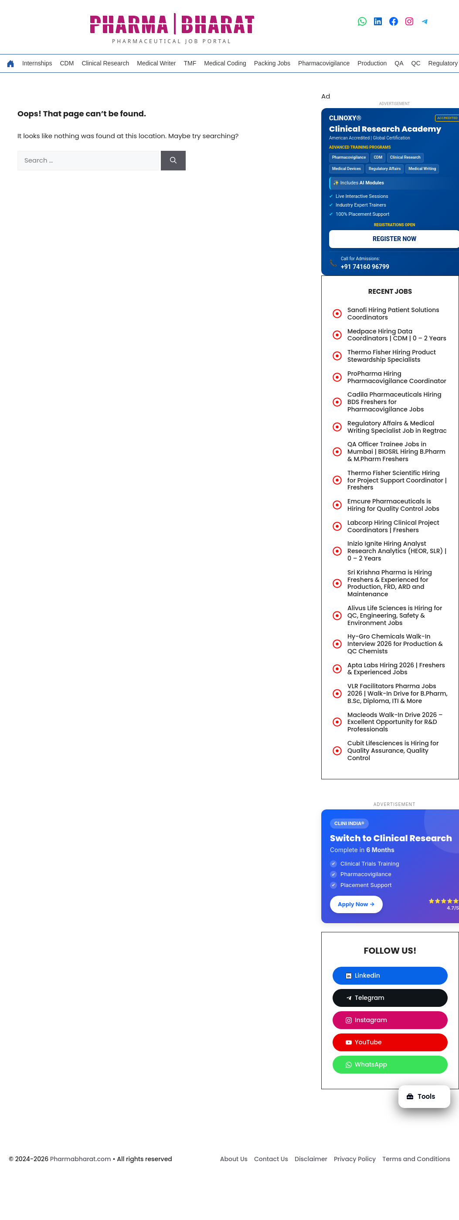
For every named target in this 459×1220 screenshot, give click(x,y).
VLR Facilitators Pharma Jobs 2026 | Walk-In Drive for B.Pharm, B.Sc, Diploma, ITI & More (397, 693)
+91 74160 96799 (365, 266)
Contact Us (271, 1159)
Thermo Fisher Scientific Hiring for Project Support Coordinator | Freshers (397, 480)
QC (416, 63)
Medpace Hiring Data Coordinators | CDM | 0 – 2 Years (396, 335)
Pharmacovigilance (324, 63)
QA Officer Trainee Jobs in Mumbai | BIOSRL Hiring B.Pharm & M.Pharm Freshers (396, 451)
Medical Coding (225, 63)
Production (372, 63)
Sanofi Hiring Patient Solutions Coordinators (393, 314)
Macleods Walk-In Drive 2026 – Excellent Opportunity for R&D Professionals (395, 722)
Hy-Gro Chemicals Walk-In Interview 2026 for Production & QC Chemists (395, 644)
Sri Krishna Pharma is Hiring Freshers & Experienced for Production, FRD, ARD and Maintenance (389, 583)
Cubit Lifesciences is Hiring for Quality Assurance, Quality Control (393, 750)
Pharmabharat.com (80, 1159)
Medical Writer (156, 63)
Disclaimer (311, 1159)
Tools (421, 1096)
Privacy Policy (355, 1159)
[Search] (173, 160)
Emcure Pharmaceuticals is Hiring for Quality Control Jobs (393, 505)
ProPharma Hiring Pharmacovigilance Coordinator (396, 377)
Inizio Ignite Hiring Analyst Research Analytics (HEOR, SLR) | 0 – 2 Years (397, 551)
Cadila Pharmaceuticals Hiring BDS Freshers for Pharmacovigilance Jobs (394, 402)
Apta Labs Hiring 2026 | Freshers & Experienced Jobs (396, 669)
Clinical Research (105, 63)
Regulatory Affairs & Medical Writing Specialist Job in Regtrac (397, 427)
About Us (234, 1159)
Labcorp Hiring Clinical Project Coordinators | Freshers (393, 526)
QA (398, 63)
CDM (67, 63)
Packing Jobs (272, 63)
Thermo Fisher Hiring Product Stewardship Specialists (391, 356)
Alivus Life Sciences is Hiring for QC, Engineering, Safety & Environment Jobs (394, 615)
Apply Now (356, 904)
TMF (190, 63)
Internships (37, 63)
